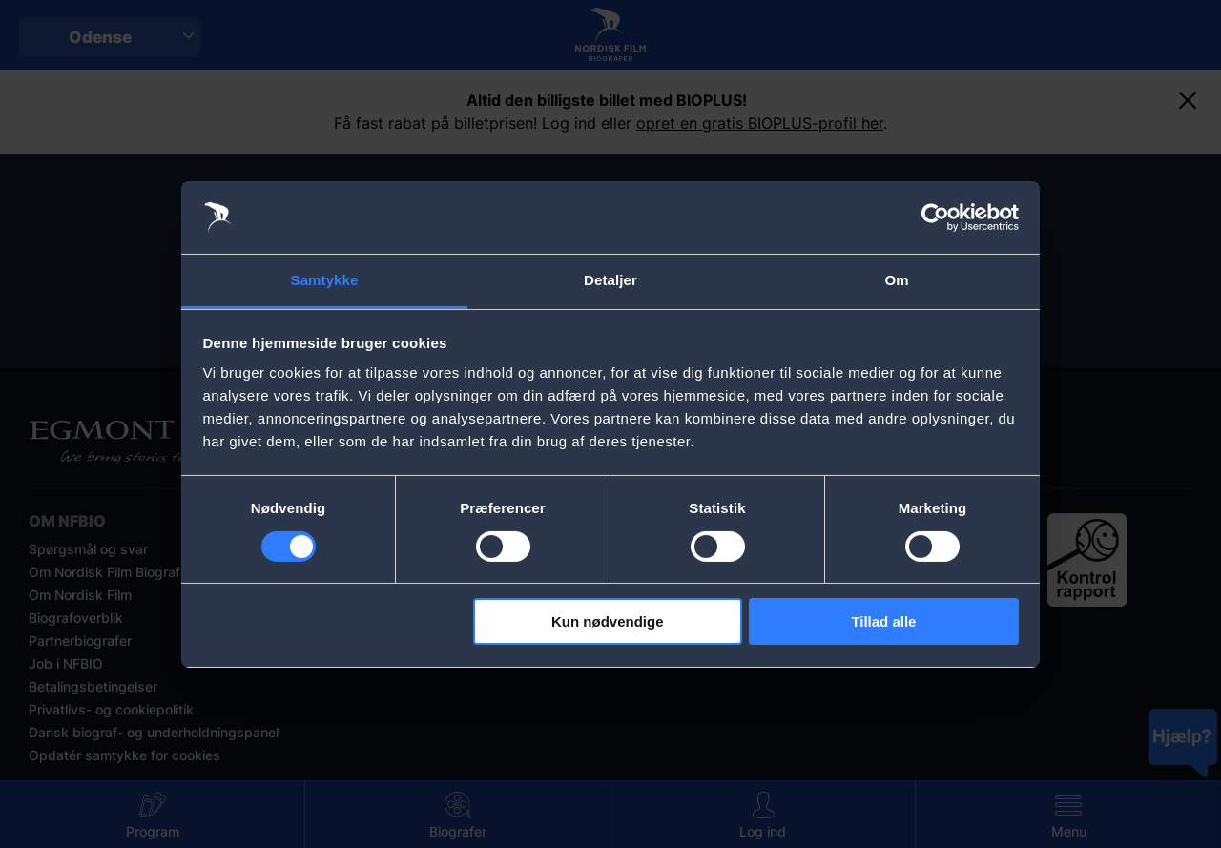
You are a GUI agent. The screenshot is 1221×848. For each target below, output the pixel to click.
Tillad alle (883, 621)
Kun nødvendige (607, 621)
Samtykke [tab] (325, 280)
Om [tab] (896, 280)
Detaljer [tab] (610, 280)
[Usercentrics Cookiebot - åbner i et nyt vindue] (935, 217)
